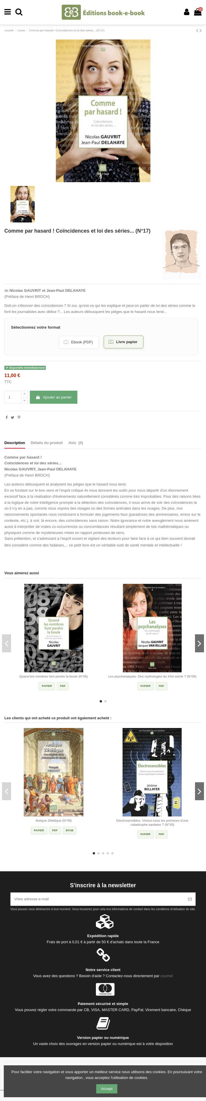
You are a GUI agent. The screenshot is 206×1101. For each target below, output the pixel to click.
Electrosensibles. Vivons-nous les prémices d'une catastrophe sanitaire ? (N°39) (152, 822)
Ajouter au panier (53, 397)
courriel (167, 976)
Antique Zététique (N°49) (54, 820)
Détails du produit (47, 443)
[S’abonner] (190, 899)
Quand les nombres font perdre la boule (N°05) (53, 676)
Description (14, 443)
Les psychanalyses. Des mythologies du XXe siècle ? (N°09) (152, 676)
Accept (107, 1088)
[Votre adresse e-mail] (97, 899)
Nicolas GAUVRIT (25, 290)
